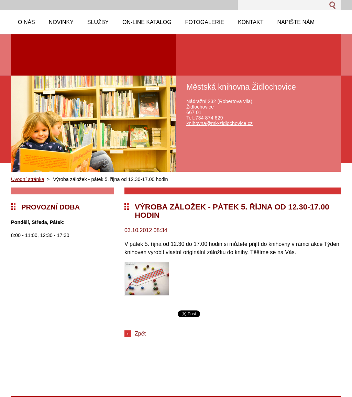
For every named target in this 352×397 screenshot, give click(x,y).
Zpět (140, 334)
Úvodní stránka (27, 179)
